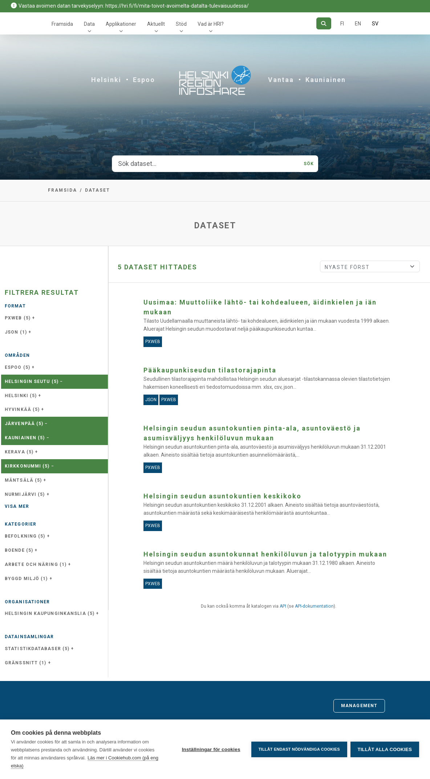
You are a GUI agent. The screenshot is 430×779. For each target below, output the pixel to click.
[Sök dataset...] (206, 163)
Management (359, 705)
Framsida (62, 24)
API (283, 606)
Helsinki (106, 79)
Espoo (144, 79)
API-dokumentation (314, 606)
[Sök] (323, 23)
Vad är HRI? (211, 24)
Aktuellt (156, 24)
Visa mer (17, 506)
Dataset (97, 190)
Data (89, 24)
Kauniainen (325, 79)
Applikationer (121, 24)
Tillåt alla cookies (385, 749)
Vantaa (281, 79)
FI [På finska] (342, 23)
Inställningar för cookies (210, 749)
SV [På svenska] (375, 23)
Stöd (181, 24)
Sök (309, 163)
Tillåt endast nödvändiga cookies (298, 749)
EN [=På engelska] (358, 23)
